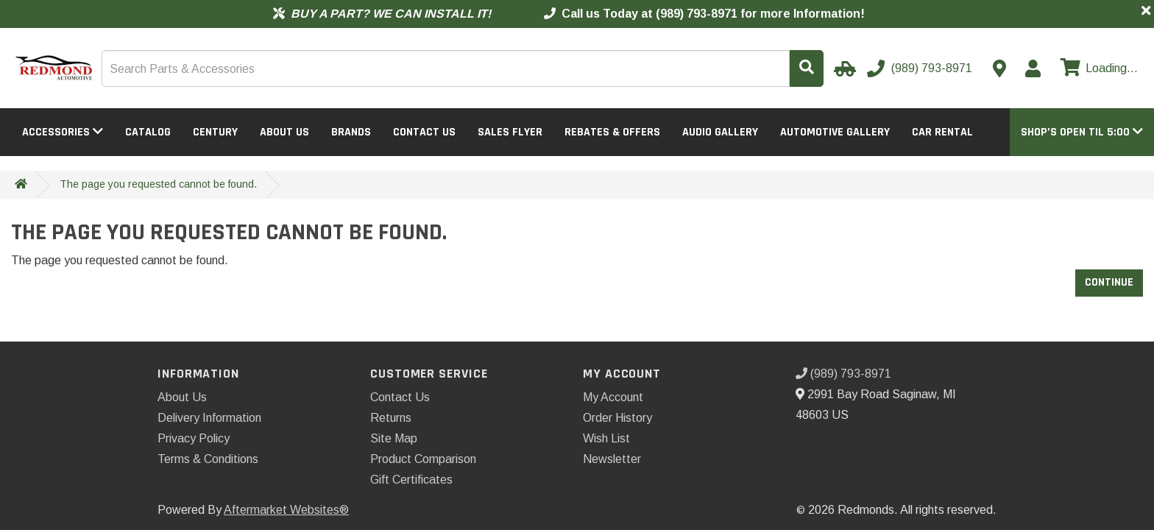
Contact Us (424, 132)
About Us (284, 132)
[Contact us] (999, 68)
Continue (1109, 282)
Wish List (606, 438)
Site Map (393, 438)
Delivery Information (209, 417)
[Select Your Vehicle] (843, 68)
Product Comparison (423, 459)
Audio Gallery (720, 132)
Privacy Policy (193, 438)
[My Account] (1032, 68)
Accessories (62, 132)
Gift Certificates (411, 479)
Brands (351, 132)
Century (215, 132)
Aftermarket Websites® (286, 510)
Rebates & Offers (612, 132)
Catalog (148, 132)
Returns (390, 417)
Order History (617, 417)
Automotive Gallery (835, 132)
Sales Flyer (510, 132)
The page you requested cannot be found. (158, 184)
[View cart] (1097, 68)
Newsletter (612, 459)
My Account (613, 397)
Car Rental (942, 132)
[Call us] (921, 68)
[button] (1082, 132)
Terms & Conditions (207, 459)
